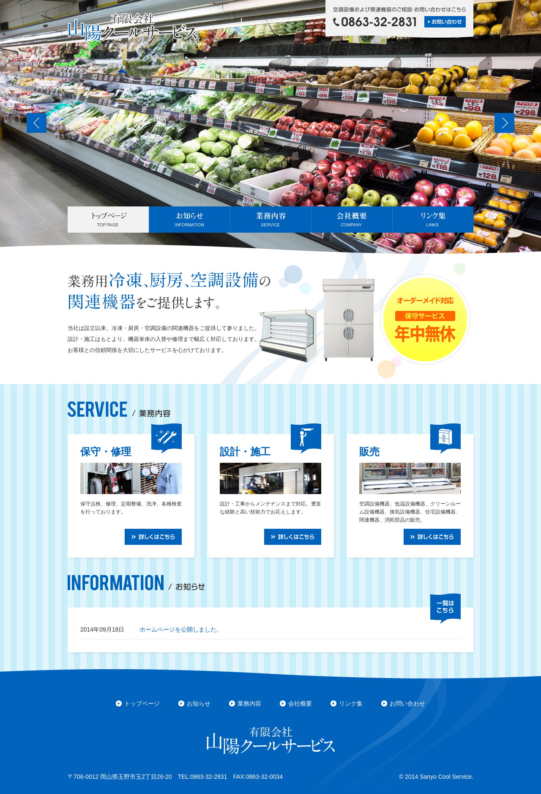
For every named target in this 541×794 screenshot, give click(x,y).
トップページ (108, 219)
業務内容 (270, 219)
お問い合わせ (407, 703)
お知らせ (189, 219)
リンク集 (432, 219)
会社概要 (351, 219)
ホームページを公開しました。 (180, 629)
